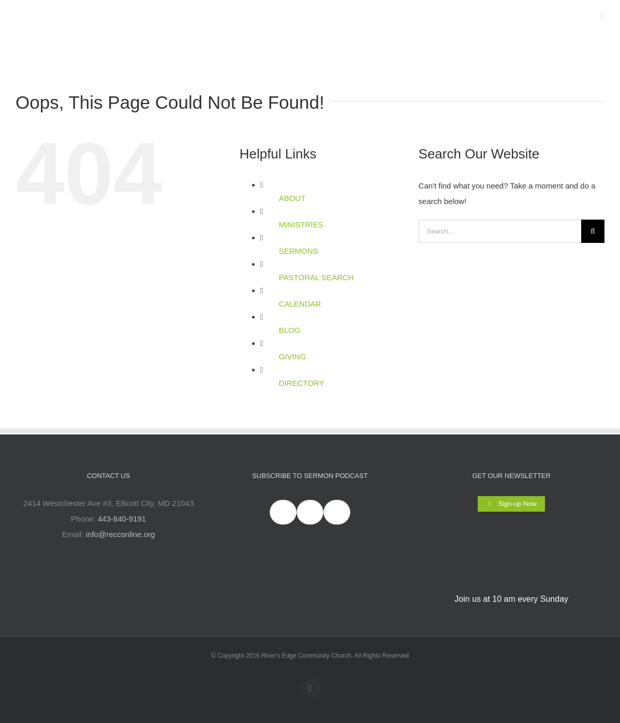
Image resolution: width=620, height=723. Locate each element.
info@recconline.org (120, 534)
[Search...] (500, 231)
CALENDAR (300, 303)
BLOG (290, 330)
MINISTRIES (301, 224)
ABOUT (292, 198)
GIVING (292, 356)
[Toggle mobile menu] (602, 15)
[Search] (592, 231)
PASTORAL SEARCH (316, 277)
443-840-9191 (122, 518)
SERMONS (298, 251)
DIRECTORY (301, 383)
